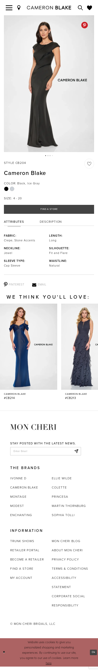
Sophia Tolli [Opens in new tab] (63, 518)
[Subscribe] (75, 454)
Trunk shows (22, 544)
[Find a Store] (19, 7)
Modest (17, 509)
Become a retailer (27, 562)
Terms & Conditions (70, 572)
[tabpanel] (49, 83)
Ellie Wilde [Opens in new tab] (62, 481)
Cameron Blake (24, 491)
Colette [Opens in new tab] (59, 491)
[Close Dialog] (4, 655)
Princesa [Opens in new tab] (60, 500)
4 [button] (53, 156)
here (48, 666)
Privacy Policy (65, 562)
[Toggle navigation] (9, 7)
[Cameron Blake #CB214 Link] (28, 354)
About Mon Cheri (67, 553)
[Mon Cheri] (33, 428)
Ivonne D (18, 481)
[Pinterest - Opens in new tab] (84, 25)
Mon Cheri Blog (66, 544)
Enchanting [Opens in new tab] (21, 518)
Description (51, 223)
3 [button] (50, 156)
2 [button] (47, 156)
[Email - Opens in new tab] (39, 286)
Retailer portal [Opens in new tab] (24, 553)
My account (21, 581)
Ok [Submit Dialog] (93, 656)
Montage (18, 500)
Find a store (21, 572)
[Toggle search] (80, 7)
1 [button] (45, 156)
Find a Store (49, 210)
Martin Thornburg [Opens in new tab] (69, 509)
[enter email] (45, 454)
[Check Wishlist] (89, 7)
